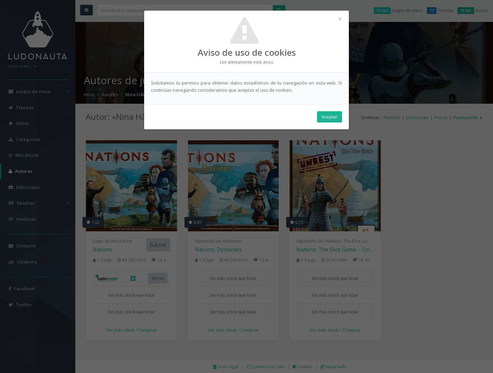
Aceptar (329, 117)
